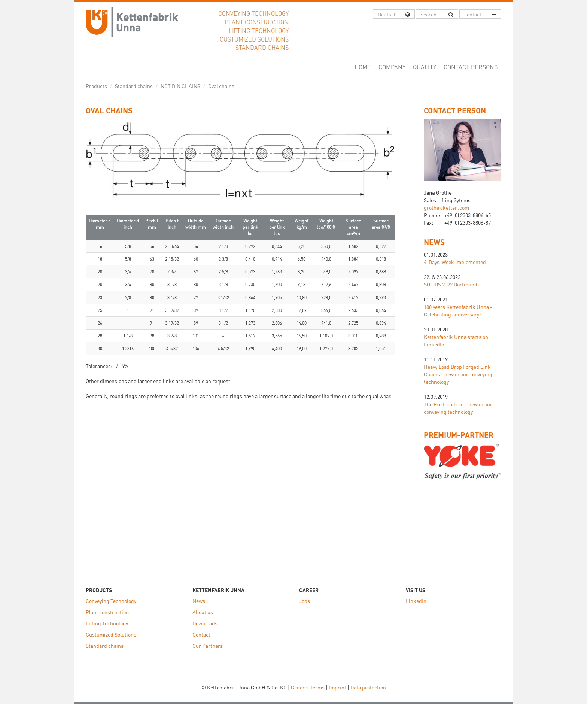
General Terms (308, 687)
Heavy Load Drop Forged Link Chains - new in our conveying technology (458, 374)
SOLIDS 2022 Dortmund (450, 284)
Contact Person (455, 110)
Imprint (337, 687)
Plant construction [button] (257, 22)
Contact (201, 634)
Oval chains (221, 85)
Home (365, 67)
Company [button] (391, 67)
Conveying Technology (111, 600)
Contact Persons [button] (471, 67)
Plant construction (107, 612)
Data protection (368, 687)
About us (202, 612)
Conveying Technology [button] (253, 13)
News (198, 600)
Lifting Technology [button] (259, 30)
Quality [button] (424, 67)
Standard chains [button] (262, 47)
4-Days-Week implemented (455, 261)
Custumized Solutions (111, 634)
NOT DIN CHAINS (180, 85)
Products (96, 85)
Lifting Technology (107, 623)
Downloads (205, 623)
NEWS (434, 242)
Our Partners (207, 645)
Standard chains (134, 85)
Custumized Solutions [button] (254, 39)
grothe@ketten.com (446, 207)
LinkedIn (416, 600)
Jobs (304, 600)
